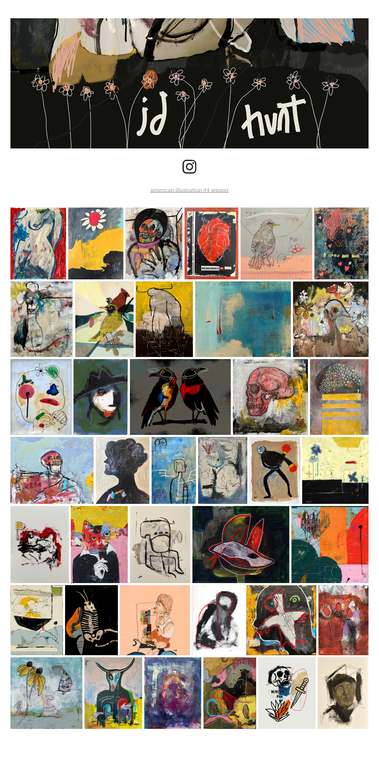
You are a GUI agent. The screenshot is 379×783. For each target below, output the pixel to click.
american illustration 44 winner (189, 190)
